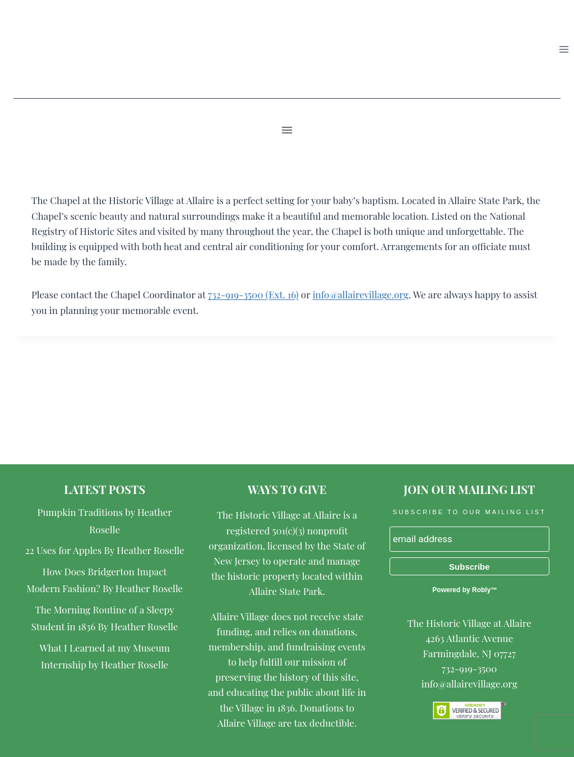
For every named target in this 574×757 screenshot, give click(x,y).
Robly (481, 590)
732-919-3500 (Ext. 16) (253, 294)
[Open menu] (563, 49)
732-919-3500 (469, 668)
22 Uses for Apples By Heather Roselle (104, 550)
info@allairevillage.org (361, 294)
